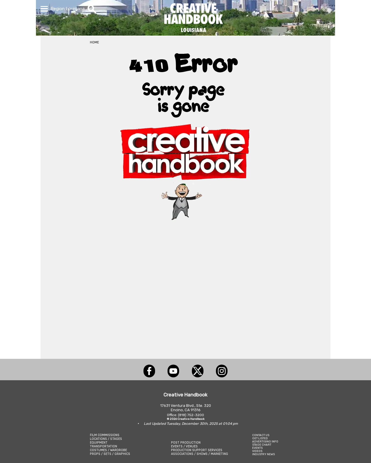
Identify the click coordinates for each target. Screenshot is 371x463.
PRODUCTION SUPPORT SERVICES (196, 450)
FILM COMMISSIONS (104, 435)
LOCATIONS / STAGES (106, 439)
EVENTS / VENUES (184, 446)
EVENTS (257, 447)
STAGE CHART (261, 444)
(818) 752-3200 (191, 415)
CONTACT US (260, 435)
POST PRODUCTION (186, 442)
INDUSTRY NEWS (263, 454)
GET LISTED (260, 438)
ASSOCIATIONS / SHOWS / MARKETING (199, 454)
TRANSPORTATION (103, 446)
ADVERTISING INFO (265, 441)
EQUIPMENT (99, 442)
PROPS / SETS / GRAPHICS (110, 454)
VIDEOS (257, 451)
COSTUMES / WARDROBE (108, 450)
